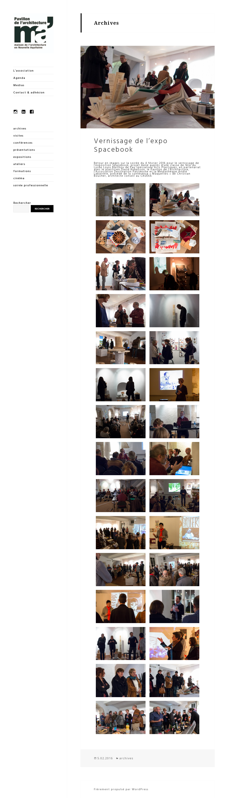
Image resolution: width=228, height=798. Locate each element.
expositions (22, 157)
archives (19, 128)
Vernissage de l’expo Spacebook (131, 144)
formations (22, 171)
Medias (18, 85)
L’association (23, 70)
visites (18, 135)
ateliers (19, 164)
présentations (24, 150)
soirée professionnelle (30, 185)
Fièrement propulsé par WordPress (121, 789)
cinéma (19, 178)
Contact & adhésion (29, 92)
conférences (23, 142)
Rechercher (22, 203)
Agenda (19, 78)
